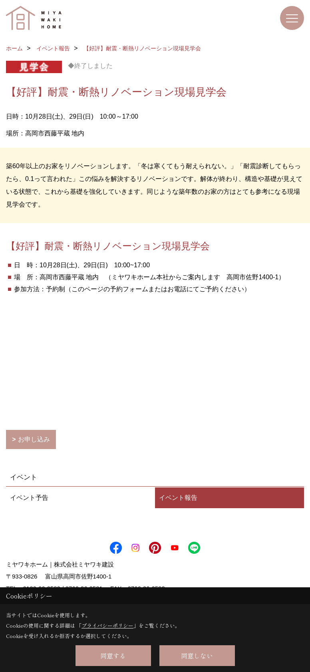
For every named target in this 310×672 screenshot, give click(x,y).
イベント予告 (29, 497)
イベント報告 (178, 497)
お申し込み (34, 439)
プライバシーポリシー (107, 625)
